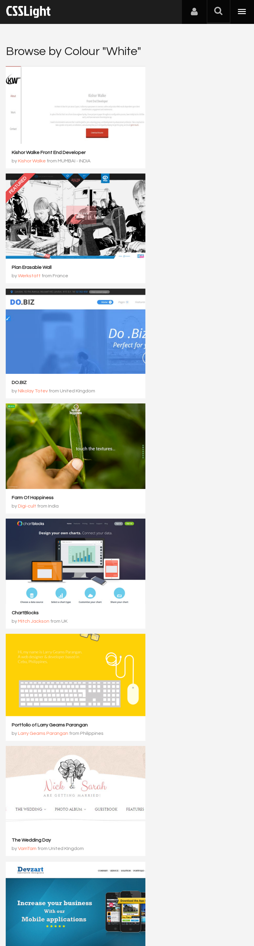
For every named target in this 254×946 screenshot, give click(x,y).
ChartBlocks (25, 351)
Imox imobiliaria (152, 654)
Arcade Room (27, 654)
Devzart (21, 552)
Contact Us (44, 916)
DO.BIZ (19, 249)
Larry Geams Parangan (167, 357)
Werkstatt (153, 155)
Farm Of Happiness (156, 249)
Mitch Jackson (34, 359)
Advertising (74, 916)
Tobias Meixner (152, 552)
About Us (17, 916)
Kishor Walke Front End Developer (49, 140)
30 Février (22, 756)
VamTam (151, 459)
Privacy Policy (106, 916)
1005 (194, 790)
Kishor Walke (32, 149)
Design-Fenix (32, 662)
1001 (94, 790)
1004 (169, 790)
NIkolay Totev (33, 257)
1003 (144, 790)
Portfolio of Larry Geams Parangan (174, 348)
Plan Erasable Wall (155, 147)
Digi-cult (151, 257)
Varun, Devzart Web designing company (62, 560)
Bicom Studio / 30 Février (45, 764)
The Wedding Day (155, 450)
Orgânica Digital (159, 662)
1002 (119, 790)
